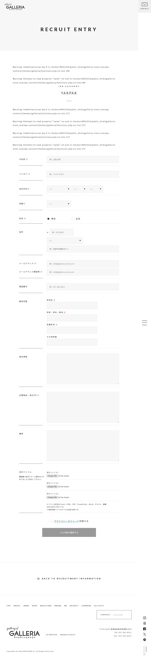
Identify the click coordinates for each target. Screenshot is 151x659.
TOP (20, 7)
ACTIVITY (99, 606)
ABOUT (31, 7)
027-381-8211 (125, 632)
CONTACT (106, 615)
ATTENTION (51, 635)
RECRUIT (74, 606)
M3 (65, 606)
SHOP (52, 8)
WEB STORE (46, 606)
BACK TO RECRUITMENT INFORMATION (71, 579)
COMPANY (86, 606)
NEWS (41, 7)
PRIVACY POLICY (68, 635)
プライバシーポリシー (65, 521)
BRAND (58, 606)
